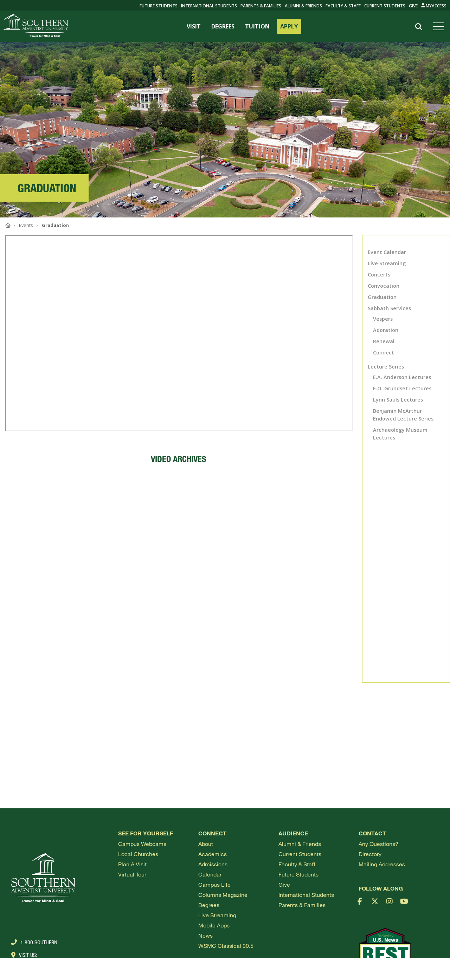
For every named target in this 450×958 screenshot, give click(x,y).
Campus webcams (142, 843)
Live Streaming (387, 263)
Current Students (384, 6)
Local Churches (138, 854)
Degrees (208, 904)
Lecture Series (386, 366)
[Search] (419, 27)
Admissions (212, 864)
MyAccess (434, 6)
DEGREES (222, 26)
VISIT (194, 26)
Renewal (383, 341)
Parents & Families (260, 6)
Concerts (379, 274)
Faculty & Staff (343, 6)
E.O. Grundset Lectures (402, 388)
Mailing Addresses (382, 864)
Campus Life (214, 884)
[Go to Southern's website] (36, 26)
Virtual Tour (132, 874)
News (205, 935)
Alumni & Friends (303, 6)
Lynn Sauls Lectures (398, 399)
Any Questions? (378, 843)
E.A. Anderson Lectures (402, 377)
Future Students (298, 874)
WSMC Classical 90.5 (225, 945)
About (205, 843)
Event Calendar (387, 252)
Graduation (382, 297)
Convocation (383, 285)
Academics (212, 854)
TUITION (257, 26)
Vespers (383, 318)
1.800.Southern (34, 942)
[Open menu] (439, 26)
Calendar (209, 874)
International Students (209, 6)
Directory (370, 854)
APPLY (289, 26)
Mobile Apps (214, 925)
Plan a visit (132, 864)
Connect (383, 352)
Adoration (385, 330)
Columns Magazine (223, 894)
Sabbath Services (389, 308)
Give (413, 6)
